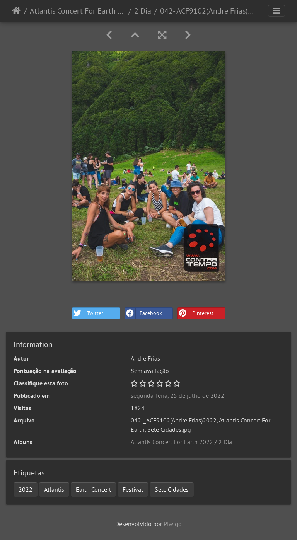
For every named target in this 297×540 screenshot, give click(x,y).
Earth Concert (93, 489)
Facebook (143, 313)
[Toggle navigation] (276, 11)
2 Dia (142, 11)
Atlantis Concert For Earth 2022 (77, 11)
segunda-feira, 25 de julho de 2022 (177, 395)
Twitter (87, 313)
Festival (133, 489)
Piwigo (173, 524)
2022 (25, 489)
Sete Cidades (172, 489)
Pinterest (195, 313)
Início (16, 11)
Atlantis (54, 489)
